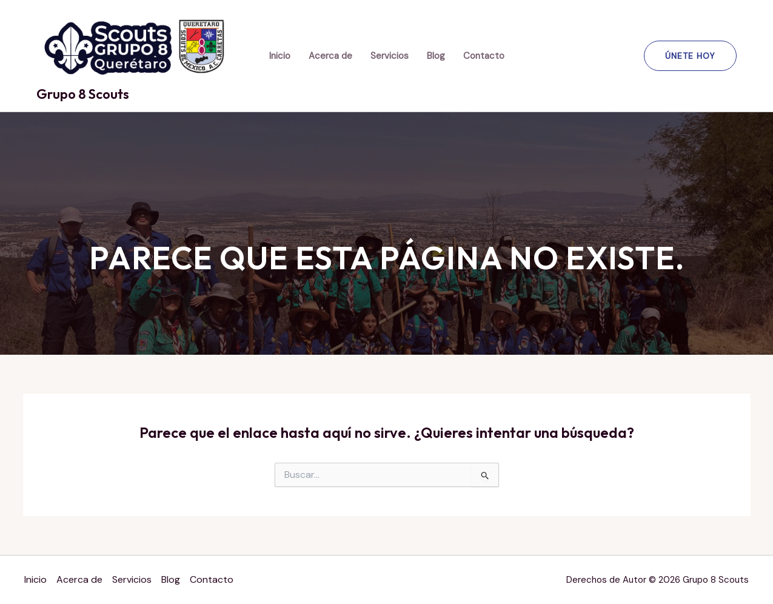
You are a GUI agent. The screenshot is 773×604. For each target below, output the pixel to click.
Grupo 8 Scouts (82, 94)
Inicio (279, 56)
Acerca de (330, 56)
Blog (436, 56)
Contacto (483, 56)
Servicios (389, 56)
